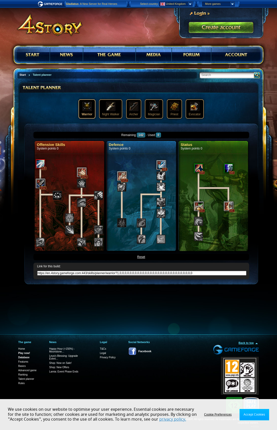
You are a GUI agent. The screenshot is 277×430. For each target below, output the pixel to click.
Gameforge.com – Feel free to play (51, 4)
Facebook (144, 351)
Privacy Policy (107, 357)
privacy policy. (172, 419)
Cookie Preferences (218, 414)
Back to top (246, 342)
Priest (174, 109)
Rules (21, 383)
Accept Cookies (254, 414)
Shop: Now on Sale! (60, 363)
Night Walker (110, 109)
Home (21, 348)
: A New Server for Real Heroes (91, 3)
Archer (133, 109)
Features (23, 361)
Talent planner (26, 379)
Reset (141, 257)
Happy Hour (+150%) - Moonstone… (61, 350)
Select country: (149, 3)
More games (219, 4)
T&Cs (103, 348)
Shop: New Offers (59, 367)
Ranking (23, 374)
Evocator (195, 109)
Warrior (87, 109)
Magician (154, 109)
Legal (103, 353)
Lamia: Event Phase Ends (63, 371)
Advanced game (27, 370)
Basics (22, 366)
